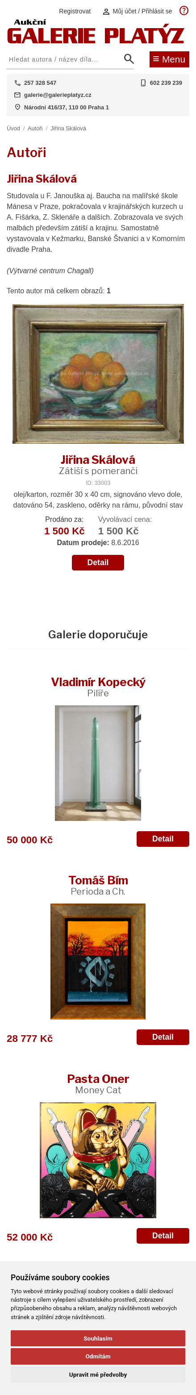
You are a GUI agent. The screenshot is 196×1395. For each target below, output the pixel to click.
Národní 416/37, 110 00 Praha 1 (66, 107)
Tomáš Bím (98, 885)
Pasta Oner (98, 1083)
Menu (169, 58)
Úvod (13, 128)
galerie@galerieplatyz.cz (58, 95)
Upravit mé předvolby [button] (98, 1374)
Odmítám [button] (97, 1356)
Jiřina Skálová (68, 128)
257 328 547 (40, 82)
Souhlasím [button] (98, 1338)
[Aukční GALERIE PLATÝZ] (96, 41)
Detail (98, 562)
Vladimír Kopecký (98, 687)
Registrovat (75, 11)
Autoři (35, 128)
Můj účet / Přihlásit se (137, 11)
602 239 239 (166, 82)
